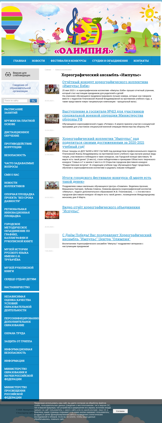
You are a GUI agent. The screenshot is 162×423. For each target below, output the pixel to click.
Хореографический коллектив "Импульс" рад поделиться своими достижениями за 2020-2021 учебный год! (103, 142)
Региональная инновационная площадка (17, 212)
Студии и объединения (110, 60)
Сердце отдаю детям (20, 279)
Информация (14, 360)
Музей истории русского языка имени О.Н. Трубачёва (16, 254)
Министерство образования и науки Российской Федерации (18, 374)
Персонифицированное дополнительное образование (21, 322)
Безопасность (15, 155)
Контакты (141, 60)
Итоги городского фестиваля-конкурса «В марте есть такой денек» (106, 179)
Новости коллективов (14, 184)
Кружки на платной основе (19, 122)
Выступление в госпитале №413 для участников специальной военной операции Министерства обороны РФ (103, 115)
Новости (38, 60)
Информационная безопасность (18, 351)
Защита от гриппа (18, 341)
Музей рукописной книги (18, 269)
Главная (19, 60)
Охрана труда (14, 333)
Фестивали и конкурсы (68, 60)
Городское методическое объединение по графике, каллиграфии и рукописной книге (18, 232)
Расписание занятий (13, 110)
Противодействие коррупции (18, 145)
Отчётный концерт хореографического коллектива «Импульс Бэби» (105, 84)
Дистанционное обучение (16, 133)
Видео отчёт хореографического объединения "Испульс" (101, 209)
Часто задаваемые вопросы (19, 164)
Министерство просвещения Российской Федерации (15, 392)
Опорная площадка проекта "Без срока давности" (19, 197)
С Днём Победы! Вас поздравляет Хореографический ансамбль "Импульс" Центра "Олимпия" (107, 237)
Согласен (120, 411)
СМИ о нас (11, 174)
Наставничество (17, 287)
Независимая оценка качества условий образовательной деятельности (17, 303)
